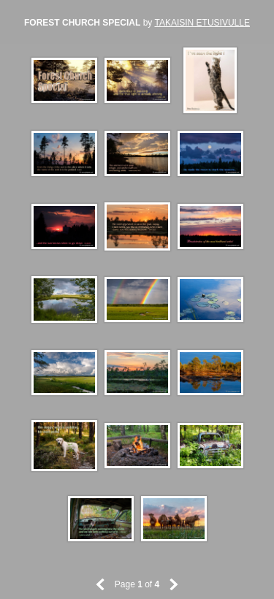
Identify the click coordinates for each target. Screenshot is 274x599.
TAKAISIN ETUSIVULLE (201, 23)
